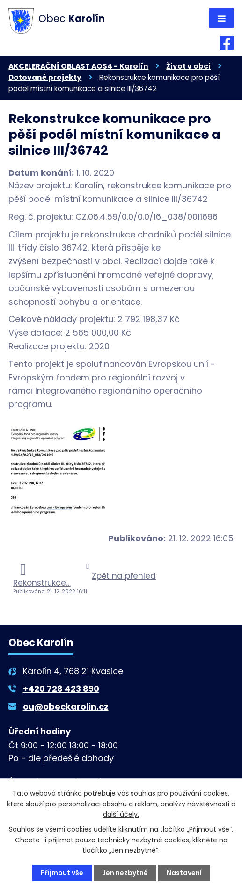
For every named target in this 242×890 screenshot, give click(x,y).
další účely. (121, 814)
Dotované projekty (44, 77)
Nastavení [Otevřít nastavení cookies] (184, 872)
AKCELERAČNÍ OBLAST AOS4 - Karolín (78, 66)
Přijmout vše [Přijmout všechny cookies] (62, 872)
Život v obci (188, 66)
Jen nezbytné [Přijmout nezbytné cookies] (125, 872)
